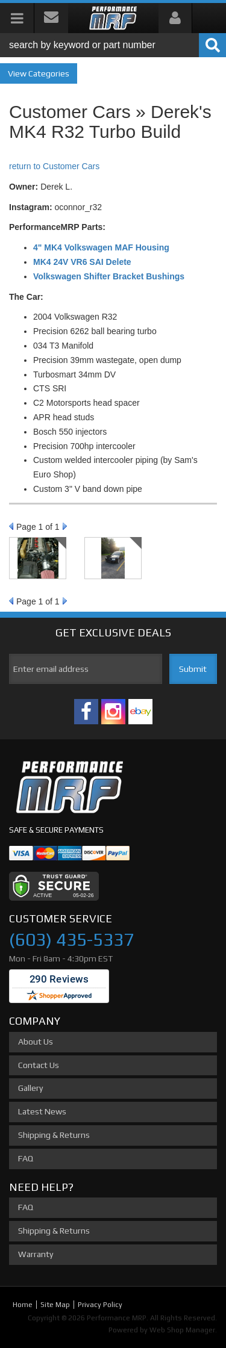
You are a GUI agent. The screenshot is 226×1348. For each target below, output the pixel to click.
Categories (48, 73)
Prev (11, 526)
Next (65, 526)
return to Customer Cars (54, 166)
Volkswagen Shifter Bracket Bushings (108, 276)
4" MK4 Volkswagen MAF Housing (101, 247)
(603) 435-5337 (71, 939)
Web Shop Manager (182, 1330)
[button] (113, 45)
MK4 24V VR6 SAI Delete (82, 262)
